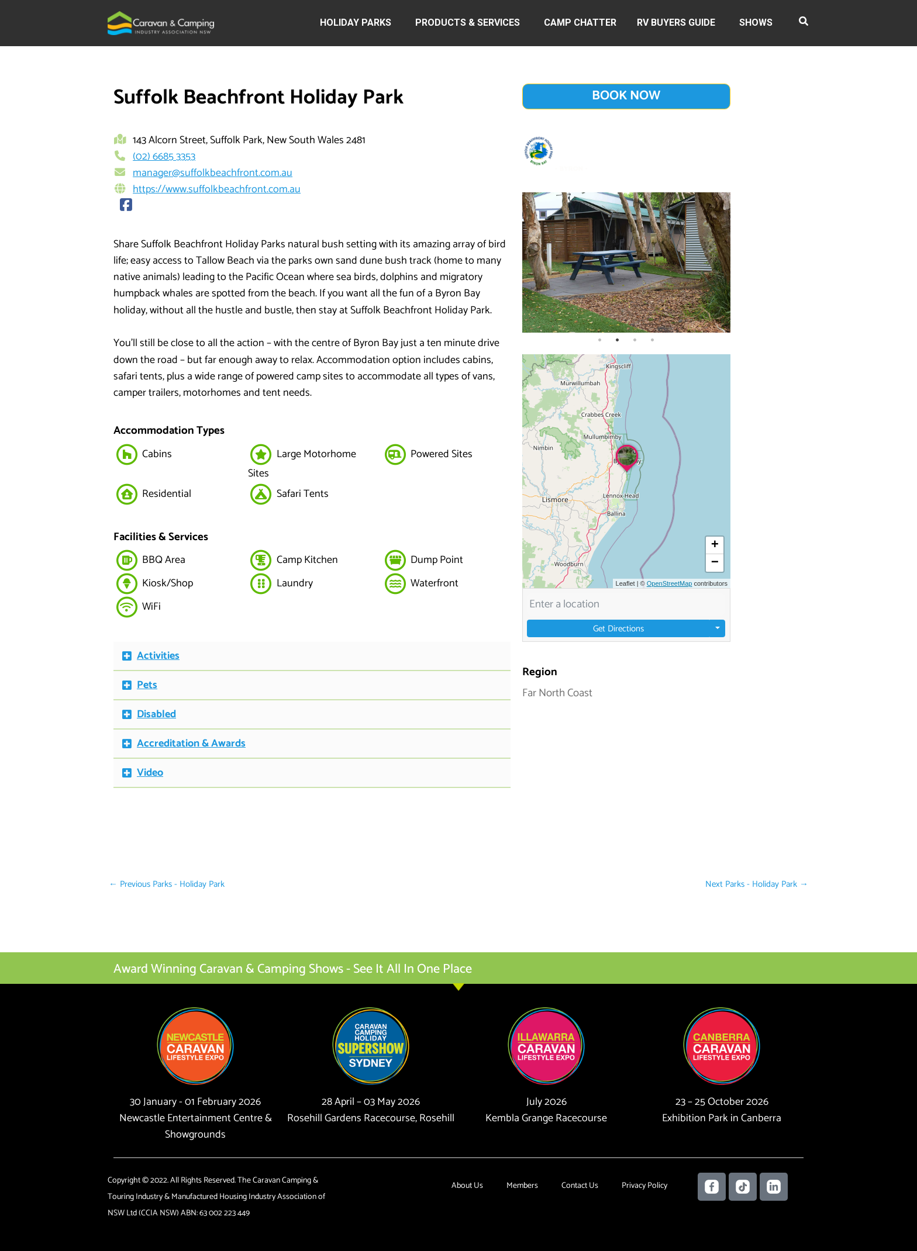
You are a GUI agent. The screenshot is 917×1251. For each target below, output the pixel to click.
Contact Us (579, 1186)
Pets (147, 685)
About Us (467, 1186)
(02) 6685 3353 (164, 156)
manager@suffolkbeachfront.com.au (212, 173)
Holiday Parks (355, 22)
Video (150, 773)
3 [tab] (635, 340)
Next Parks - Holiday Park (756, 884)
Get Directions (618, 628)
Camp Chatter (580, 22)
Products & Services (467, 22)
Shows (756, 22)
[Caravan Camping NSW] (161, 22)
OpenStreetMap (669, 583)
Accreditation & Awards (191, 743)
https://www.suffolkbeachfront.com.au (217, 189)
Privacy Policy (644, 1186)
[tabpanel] (626, 262)
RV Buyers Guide (676, 22)
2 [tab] (617, 340)
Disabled (156, 714)
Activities (158, 656)
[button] (804, 23)
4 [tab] (653, 340)
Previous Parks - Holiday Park (167, 884)
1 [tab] (600, 340)
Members (522, 1186)
